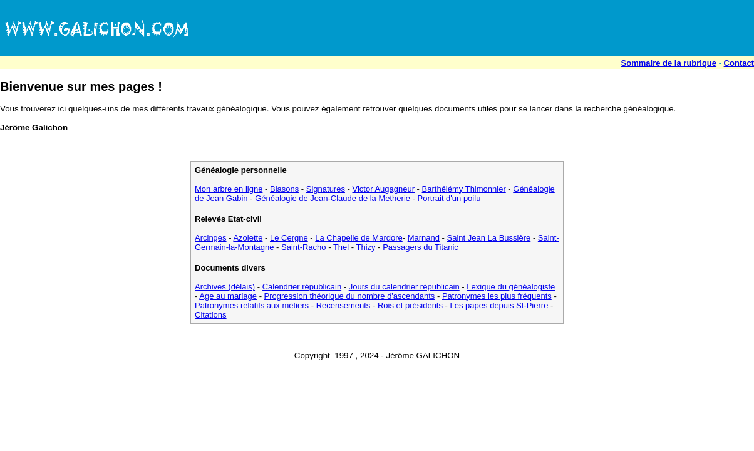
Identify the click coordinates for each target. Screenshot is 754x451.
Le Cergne (289, 237)
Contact (739, 63)
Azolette (247, 237)
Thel (341, 247)
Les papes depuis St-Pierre (499, 305)
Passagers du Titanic (420, 247)
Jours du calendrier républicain (404, 286)
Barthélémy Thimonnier (464, 189)
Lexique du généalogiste (511, 286)
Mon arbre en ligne (228, 189)
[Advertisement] (526, 28)
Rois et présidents (410, 305)
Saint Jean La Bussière (489, 237)
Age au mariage (228, 296)
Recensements (343, 305)
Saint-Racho (303, 247)
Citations (211, 314)
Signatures (325, 189)
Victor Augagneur (384, 189)
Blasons (284, 189)
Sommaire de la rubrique (668, 63)
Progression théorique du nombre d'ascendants (349, 296)
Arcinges (211, 237)
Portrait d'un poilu (449, 198)
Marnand (424, 237)
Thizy (366, 247)
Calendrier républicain (301, 286)
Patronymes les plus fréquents (497, 296)
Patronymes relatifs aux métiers (252, 305)
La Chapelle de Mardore (358, 237)
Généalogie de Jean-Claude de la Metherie (332, 198)
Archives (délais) (225, 286)
